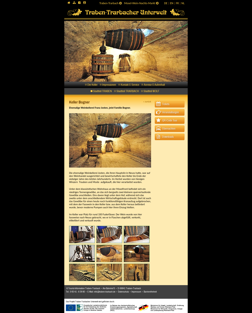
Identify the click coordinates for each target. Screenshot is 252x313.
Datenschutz (123, 291)
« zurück (147, 101)
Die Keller (92, 85)
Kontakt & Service (130, 85)
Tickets (165, 104)
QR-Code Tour (169, 120)
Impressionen (109, 85)
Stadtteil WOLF (151, 91)
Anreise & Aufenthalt (154, 85)
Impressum (136, 291)
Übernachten (169, 129)
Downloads (168, 137)
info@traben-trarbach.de (104, 291)
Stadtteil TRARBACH (128, 91)
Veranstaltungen (170, 112)
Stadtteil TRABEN (102, 91)
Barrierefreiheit (150, 291)
